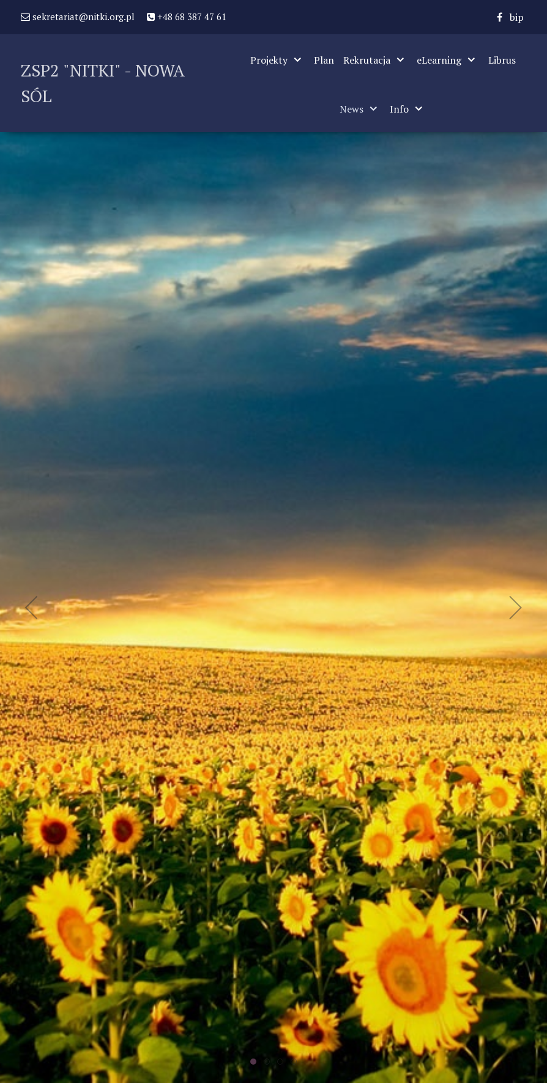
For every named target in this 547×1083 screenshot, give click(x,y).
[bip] (516, 17)
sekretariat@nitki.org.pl (78, 16)
